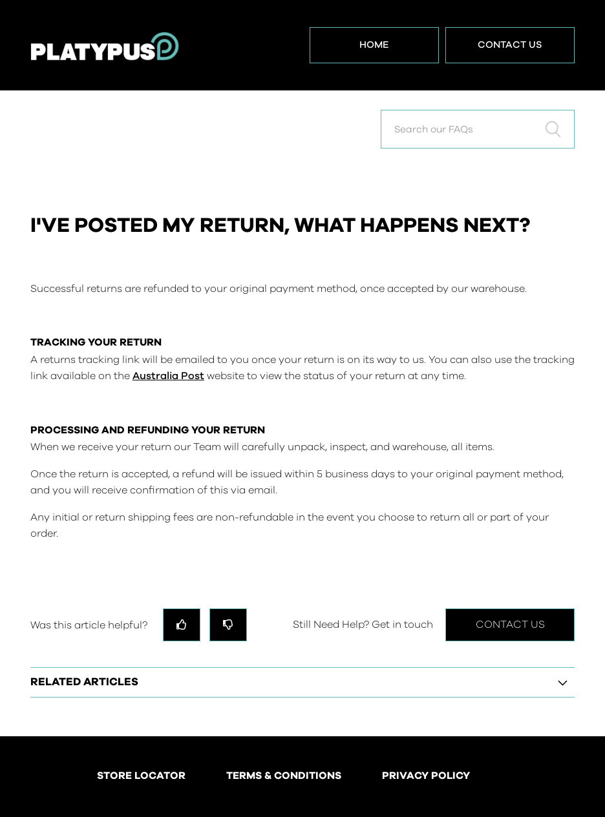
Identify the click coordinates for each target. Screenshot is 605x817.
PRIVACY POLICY (426, 776)
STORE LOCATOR (141, 776)
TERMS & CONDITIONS (283, 776)
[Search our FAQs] (478, 129)
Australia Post (168, 376)
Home (374, 45)
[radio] (181, 624)
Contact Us (510, 45)
